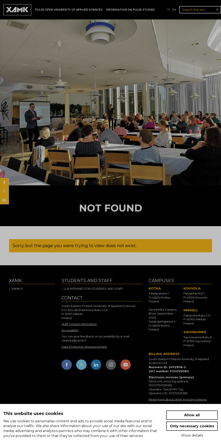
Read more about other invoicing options (178, 399)
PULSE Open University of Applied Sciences (69, 9)
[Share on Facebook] (4, 182)
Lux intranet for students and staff (93, 288)
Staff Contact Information (79, 324)
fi (168, 9)
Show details (192, 435)
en (174, 9)
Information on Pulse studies (130, 9)
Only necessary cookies (192, 426)
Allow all (192, 415)
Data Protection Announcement (84, 346)
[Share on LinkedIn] (4, 199)
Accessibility (70, 330)
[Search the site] (200, 9)
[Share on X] (4, 191)
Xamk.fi (17, 288)
